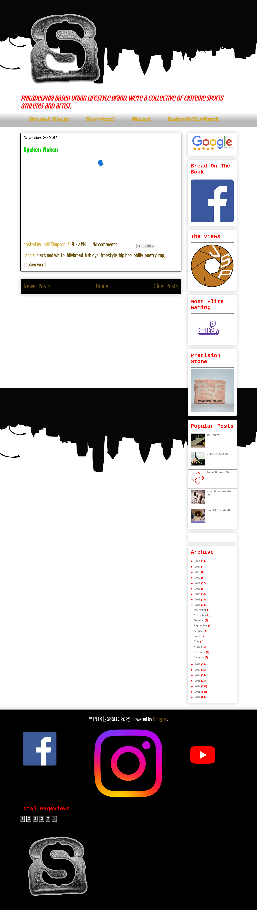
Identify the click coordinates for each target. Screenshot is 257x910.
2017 (198, 605)
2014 (198, 675)
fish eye (91, 255)
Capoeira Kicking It (219, 453)
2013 (198, 680)
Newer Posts (37, 286)
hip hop (125, 255)
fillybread (75, 255)
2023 (198, 572)
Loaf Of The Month (219, 510)
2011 (198, 691)
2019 (198, 594)
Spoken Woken (41, 149)
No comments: (105, 244)
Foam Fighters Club (219, 472)
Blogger (160, 719)
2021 (198, 583)
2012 (198, 686)
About (141, 119)
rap (161, 255)
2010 (198, 697)
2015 (198, 669)
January (199, 657)
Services (100, 119)
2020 (198, 588)
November (200, 615)
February (200, 652)
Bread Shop (49, 119)
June (197, 636)
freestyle (108, 255)
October (199, 620)
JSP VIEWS (214, 435)
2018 (198, 599)
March (198, 646)
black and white (51, 255)
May (197, 641)
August (198, 631)
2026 (198, 561)
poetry (150, 255)
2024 (198, 566)
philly (138, 255)
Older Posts (166, 286)
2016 (198, 664)
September (201, 625)
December (200, 609)
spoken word (35, 265)
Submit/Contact (192, 119)
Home (102, 286)
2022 (198, 577)
